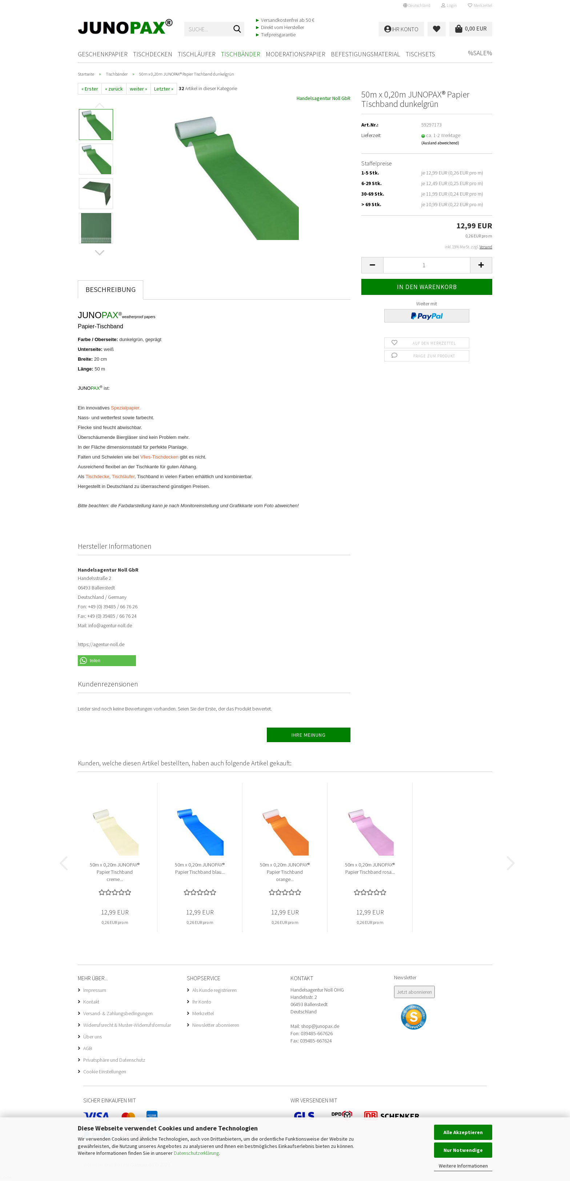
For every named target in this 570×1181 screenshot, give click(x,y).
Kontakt (91, 1001)
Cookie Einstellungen (104, 1071)
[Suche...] (237, 29)
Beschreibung (110, 289)
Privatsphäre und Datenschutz (114, 1060)
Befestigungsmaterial (365, 54)
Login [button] (449, 5)
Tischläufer (197, 54)
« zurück (114, 88)
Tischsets (420, 54)
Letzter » (163, 88)
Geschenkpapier (103, 54)
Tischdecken (152, 54)
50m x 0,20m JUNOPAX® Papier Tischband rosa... (370, 868)
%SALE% (480, 53)
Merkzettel (480, 5)
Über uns (92, 1036)
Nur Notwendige (463, 1150)
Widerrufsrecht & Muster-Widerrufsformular (127, 1025)
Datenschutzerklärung (196, 1153)
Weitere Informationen (463, 1165)
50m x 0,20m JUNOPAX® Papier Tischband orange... (285, 871)
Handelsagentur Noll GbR (323, 98)
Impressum (94, 990)
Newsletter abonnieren (215, 1025)
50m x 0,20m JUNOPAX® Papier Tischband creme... (115, 871)
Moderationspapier (295, 54)
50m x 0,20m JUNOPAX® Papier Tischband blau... (200, 868)
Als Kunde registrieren (214, 990)
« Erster (89, 88)
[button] (417, 5)
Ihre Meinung (309, 735)
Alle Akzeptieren (463, 1132)
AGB (87, 1048)
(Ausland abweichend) (440, 142)
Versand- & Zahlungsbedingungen (118, 1013)
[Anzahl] (426, 265)
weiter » (138, 88)
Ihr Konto (201, 1001)
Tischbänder (240, 54)
